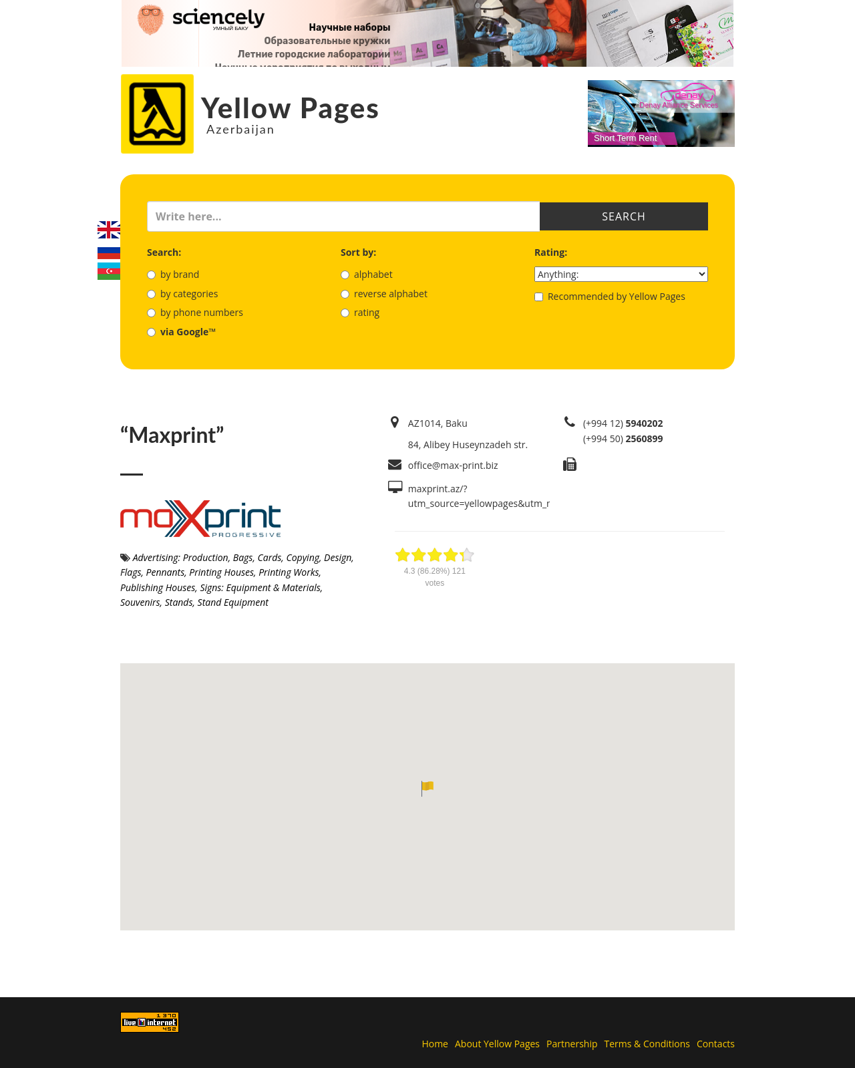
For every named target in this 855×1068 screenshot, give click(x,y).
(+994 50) (623, 438)
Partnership (571, 1043)
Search (624, 216)
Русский (109, 250)
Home (434, 1043)
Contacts (716, 1043)
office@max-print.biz (453, 465)
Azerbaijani (109, 271)
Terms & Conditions (648, 1043)
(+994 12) (623, 423)
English (109, 229)
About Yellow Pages (497, 1043)
